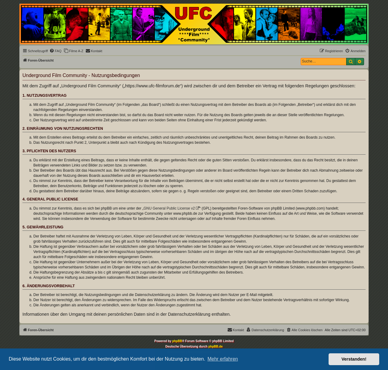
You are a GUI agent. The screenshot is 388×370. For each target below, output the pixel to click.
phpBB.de (215, 346)
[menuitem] (55, 51)
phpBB (177, 341)
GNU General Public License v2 (169, 208)
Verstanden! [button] (354, 359)
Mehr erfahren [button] (222, 359)
